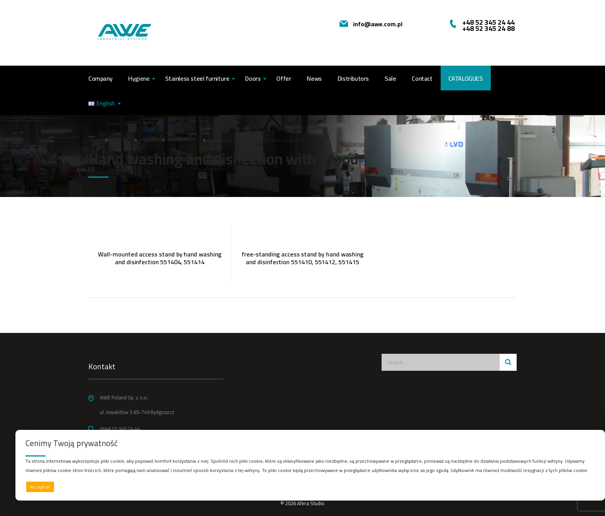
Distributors (353, 78)
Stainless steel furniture (197, 78)
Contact (422, 78)
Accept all (40, 486)
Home (94, 140)
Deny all (308, 486)
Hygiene (138, 78)
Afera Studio (310, 503)
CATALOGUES (465, 78)
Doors (252, 78)
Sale (390, 78)
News (314, 78)
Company (100, 78)
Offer (283, 78)
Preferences (578, 486)
